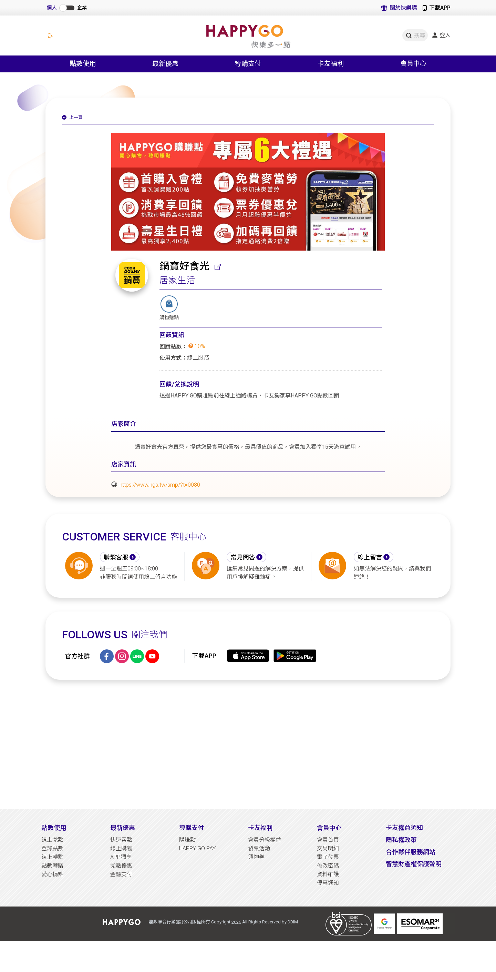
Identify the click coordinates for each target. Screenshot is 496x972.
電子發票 (328, 857)
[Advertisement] (248, 744)
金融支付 (121, 874)
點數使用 (53, 827)
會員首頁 (328, 840)
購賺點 (187, 840)
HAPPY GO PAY (197, 848)
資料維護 (328, 874)
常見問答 (242, 557)
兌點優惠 (121, 865)
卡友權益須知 (404, 827)
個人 (51, 8)
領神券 (256, 857)
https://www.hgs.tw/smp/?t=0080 (160, 484)
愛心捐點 (52, 874)
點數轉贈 (52, 865)
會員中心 (329, 827)
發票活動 (259, 848)
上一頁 (72, 117)
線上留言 (370, 557)
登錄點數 (52, 848)
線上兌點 (52, 840)
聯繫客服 (116, 557)
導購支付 (191, 827)
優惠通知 (328, 883)
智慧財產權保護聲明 (414, 864)
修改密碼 (328, 865)
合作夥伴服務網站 (410, 851)
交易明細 (328, 848)
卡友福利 (260, 827)
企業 (82, 8)
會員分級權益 (264, 840)
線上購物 (121, 848)
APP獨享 (121, 857)
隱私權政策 (401, 839)
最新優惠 (122, 827)
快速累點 (121, 840)
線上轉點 (52, 857)
